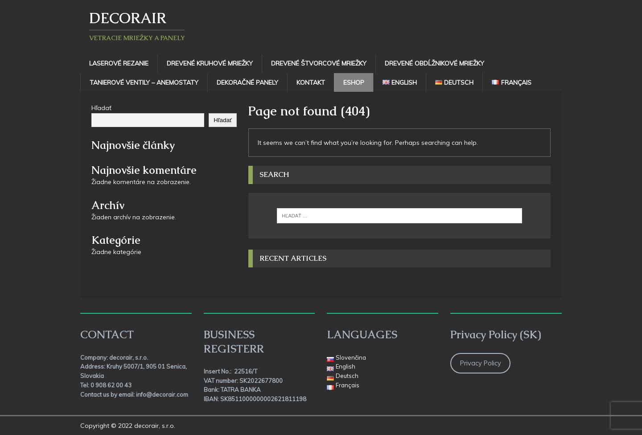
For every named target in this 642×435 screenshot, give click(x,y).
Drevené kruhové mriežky (210, 63)
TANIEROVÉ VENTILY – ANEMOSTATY (144, 82)
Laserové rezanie (118, 63)
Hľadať (101, 108)
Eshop (353, 82)
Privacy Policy (480, 363)
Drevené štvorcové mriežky (318, 63)
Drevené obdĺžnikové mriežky (434, 63)
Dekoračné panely (247, 82)
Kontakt (310, 82)
